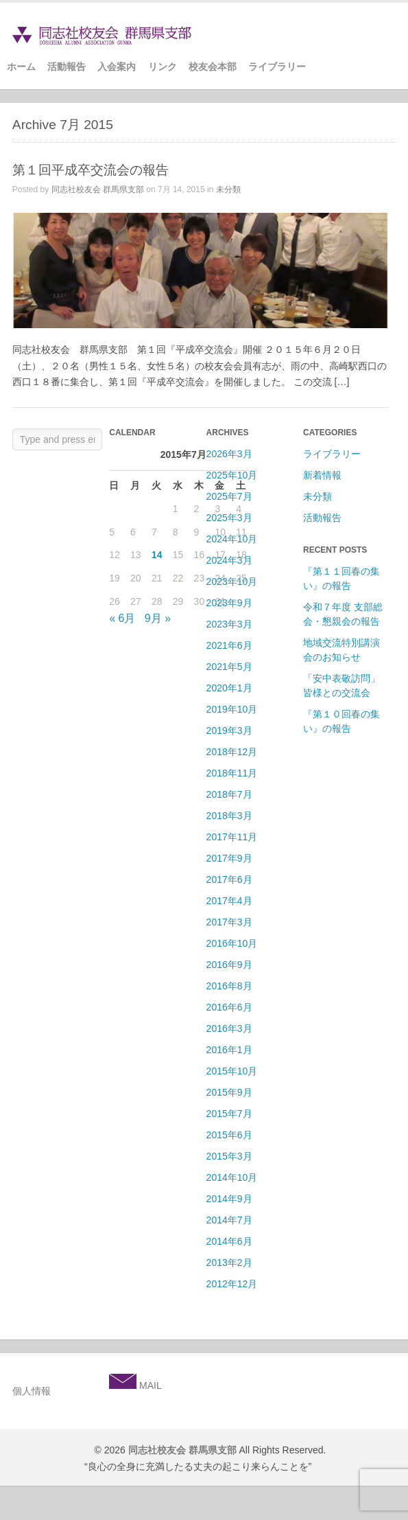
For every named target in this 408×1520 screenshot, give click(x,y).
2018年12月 (232, 751)
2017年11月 (232, 836)
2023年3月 (229, 624)
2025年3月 (229, 517)
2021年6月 (229, 645)
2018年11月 (232, 773)
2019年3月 (229, 730)
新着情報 (322, 475)
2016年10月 (232, 943)
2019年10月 (232, 709)
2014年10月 (232, 1177)
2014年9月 (229, 1198)
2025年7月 (229, 496)
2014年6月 (229, 1241)
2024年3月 (229, 560)
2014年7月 (229, 1219)
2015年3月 (229, 1156)
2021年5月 (229, 666)
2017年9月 (229, 858)
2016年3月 (229, 1028)
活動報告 (66, 66)
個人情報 (31, 1390)
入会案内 (116, 66)
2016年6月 (229, 1007)
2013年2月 (229, 1262)
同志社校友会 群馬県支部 (97, 189)
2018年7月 (229, 794)
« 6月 (122, 618)
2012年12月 (232, 1283)
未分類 (228, 189)
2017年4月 (229, 900)
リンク (162, 66)
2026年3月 (229, 453)
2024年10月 (232, 538)
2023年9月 (229, 602)
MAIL (149, 1385)
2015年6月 (229, 1134)
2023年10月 (232, 581)
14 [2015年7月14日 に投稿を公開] (157, 554)
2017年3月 (229, 922)
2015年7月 (229, 1113)
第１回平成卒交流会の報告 (90, 170)
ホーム (21, 66)
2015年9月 (229, 1092)
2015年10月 (232, 1071)
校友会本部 (213, 66)
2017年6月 (229, 879)
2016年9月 (229, 964)
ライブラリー (277, 66)
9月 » (158, 618)
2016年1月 (229, 1049)
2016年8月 (229, 985)
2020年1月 (229, 687)
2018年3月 (229, 815)
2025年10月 (232, 475)
